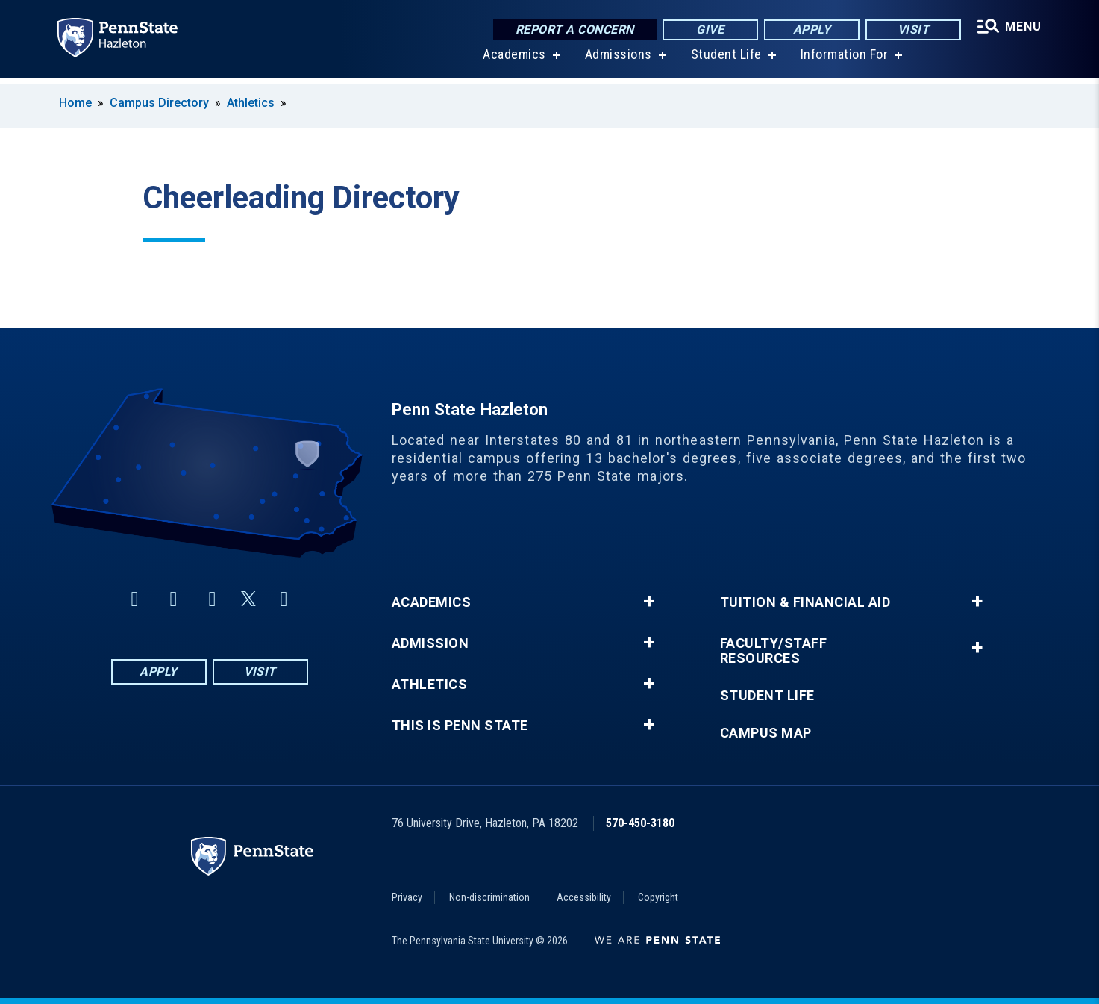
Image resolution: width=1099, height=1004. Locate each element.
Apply (810, 29)
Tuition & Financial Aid (805, 602)
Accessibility (584, 897)
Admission (430, 643)
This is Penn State (460, 725)
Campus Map (766, 733)
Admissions (617, 59)
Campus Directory (159, 103)
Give (708, 29)
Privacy (407, 897)
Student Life (724, 59)
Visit (911, 29)
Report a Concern (573, 29)
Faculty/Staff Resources (773, 651)
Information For (843, 59)
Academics (513, 59)
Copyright (658, 897)
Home (75, 103)
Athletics (251, 103)
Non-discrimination (489, 897)
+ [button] (648, 602)
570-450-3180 (640, 823)
